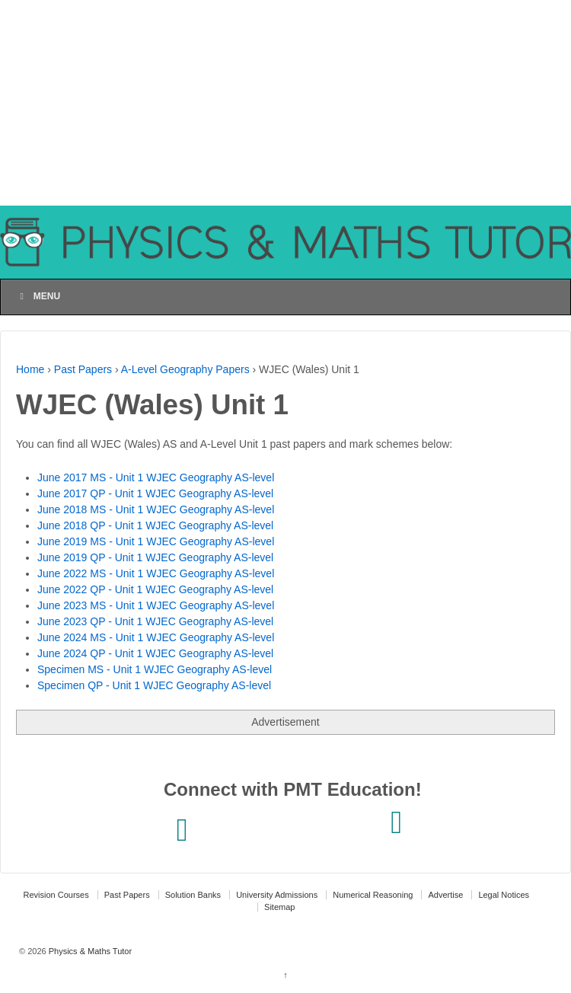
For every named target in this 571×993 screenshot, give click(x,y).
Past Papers (83, 369)
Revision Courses (55, 894)
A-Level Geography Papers (185, 369)
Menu (38, 296)
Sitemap (279, 907)
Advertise (445, 894)
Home (30, 369)
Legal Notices (503, 894)
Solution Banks (193, 894)
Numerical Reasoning (373, 894)
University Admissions (276, 894)
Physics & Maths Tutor (89, 951)
